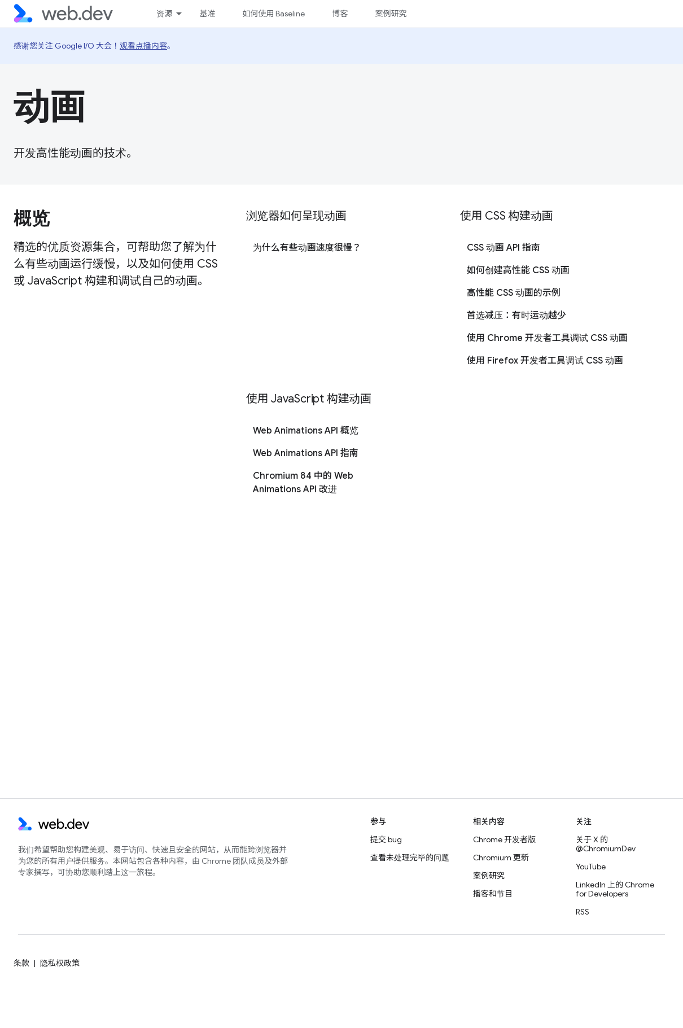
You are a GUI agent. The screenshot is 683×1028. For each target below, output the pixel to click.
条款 (21, 963)
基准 (207, 13)
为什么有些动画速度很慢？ (307, 247)
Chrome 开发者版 (504, 839)
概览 (31, 218)
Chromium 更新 (501, 857)
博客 (340, 13)
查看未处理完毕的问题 (409, 857)
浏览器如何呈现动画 (296, 216)
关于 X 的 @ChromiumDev (606, 844)
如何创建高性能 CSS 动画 (518, 270)
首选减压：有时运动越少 (516, 315)
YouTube (591, 866)
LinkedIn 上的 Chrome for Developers (615, 889)
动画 (50, 106)
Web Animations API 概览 (305, 430)
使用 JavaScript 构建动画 (308, 399)
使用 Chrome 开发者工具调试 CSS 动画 (547, 338)
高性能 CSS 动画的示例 (514, 293)
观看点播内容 (143, 46)
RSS (582, 912)
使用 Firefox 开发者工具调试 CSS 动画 (545, 360)
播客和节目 (493, 894)
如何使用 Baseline (273, 13)
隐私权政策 (60, 963)
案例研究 (390, 13)
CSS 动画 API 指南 (503, 247)
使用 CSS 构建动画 (506, 216)
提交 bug (386, 839)
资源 (164, 13)
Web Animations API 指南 (305, 453)
